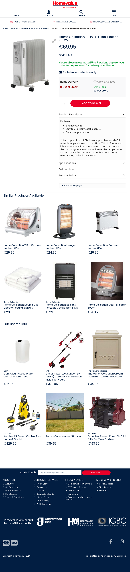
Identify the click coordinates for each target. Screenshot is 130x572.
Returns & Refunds (44, 494)
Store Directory (104, 487)
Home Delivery (69, 81)
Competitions (73, 490)
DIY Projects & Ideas (76, 487)
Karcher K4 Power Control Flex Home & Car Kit (22, 437)
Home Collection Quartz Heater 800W (107, 306)
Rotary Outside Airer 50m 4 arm (65, 436)
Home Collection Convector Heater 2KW (105, 246)
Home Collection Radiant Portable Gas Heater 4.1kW (62, 306)
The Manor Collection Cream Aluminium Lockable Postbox (105, 375)
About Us (8, 483)
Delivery (39, 490)
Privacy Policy (41, 497)
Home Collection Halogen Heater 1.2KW (61, 246)
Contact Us (40, 487)
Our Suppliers (10, 487)
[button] (54, 41)
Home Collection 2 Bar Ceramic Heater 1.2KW (23, 246)
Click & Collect (106, 81)
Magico (96, 556)
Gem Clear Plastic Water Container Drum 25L (19, 375)
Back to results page (71, 185)
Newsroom (72, 494)
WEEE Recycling (42, 504)
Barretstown (10, 494)
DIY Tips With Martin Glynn (79, 483)
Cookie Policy (41, 500)
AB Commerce (120, 556)
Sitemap (102, 490)
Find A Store (41, 483)
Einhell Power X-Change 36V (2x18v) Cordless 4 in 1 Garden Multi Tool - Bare (64, 376)
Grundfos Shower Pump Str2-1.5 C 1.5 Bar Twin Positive (107, 437)
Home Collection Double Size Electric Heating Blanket (21, 306)
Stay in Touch (27, 472)
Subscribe (96, 472)
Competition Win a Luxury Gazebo (78, 498)
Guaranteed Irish (12, 490)
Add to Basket (90, 103)
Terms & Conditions (13, 497)
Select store (100, 90)
